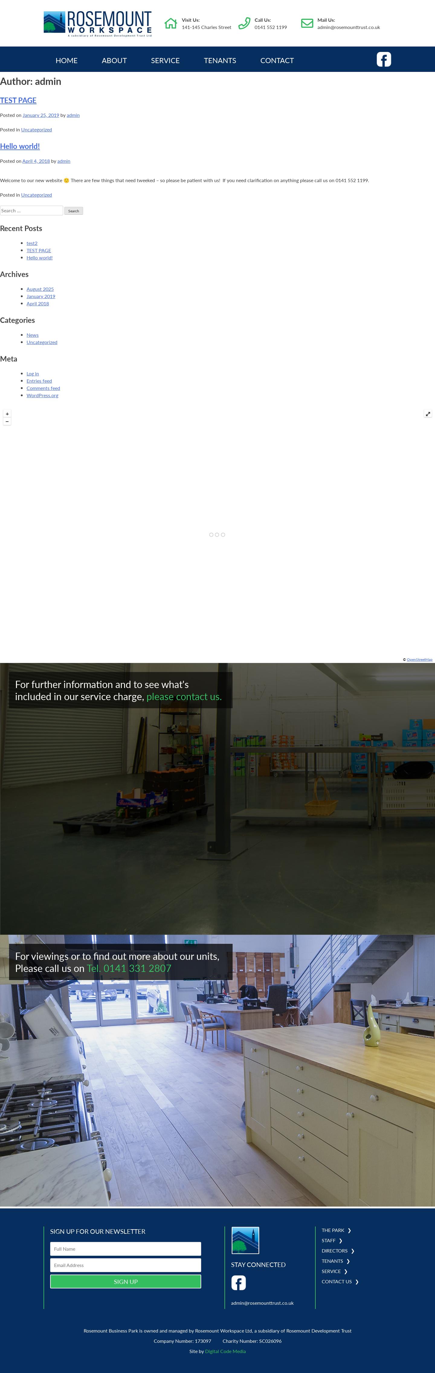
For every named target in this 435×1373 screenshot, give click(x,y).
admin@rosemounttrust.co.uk (348, 27)
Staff (329, 1240)
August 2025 (40, 288)
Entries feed (39, 380)
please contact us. (184, 696)
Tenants (220, 60)
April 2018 (38, 303)
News (33, 334)
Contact (277, 60)
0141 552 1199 (271, 27)
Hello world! (20, 146)
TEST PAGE (18, 100)
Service (165, 60)
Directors (335, 1250)
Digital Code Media (225, 1351)
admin (73, 114)
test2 (32, 243)
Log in (33, 373)
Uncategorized (36, 129)
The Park (333, 1230)
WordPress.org (42, 395)
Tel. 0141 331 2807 (129, 968)
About (114, 60)
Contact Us (337, 1281)
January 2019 (41, 296)
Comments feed (43, 387)
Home (67, 60)
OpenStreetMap (420, 659)
